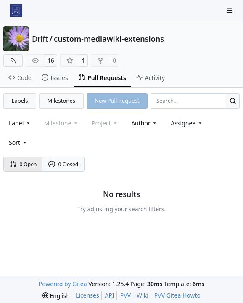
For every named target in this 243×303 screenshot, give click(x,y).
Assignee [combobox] (187, 123)
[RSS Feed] (13, 60)
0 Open (23, 164)
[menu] (18, 142)
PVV (125, 295)
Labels (20, 100)
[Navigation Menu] (230, 10)
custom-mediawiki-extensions (109, 39)
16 (51, 60)
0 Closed (63, 164)
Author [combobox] (144, 123)
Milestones (61, 100)
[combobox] (20, 123)
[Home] (16, 10)
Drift (40, 39)
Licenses (87, 295)
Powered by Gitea (63, 284)
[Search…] (233, 100)
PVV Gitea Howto (177, 295)
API (109, 295)
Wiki (142, 295)
